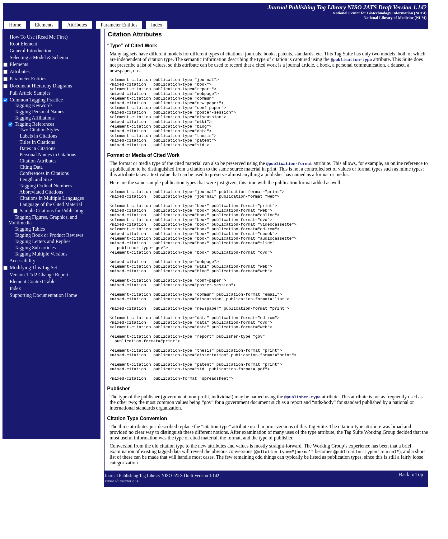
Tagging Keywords (30, 105)
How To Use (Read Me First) (35, 37)
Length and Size (32, 179)
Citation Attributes (35, 160)
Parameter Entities (28, 78)
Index (12, 288)
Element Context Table (29, 281)
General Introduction (27, 50)
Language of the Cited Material (47, 204)
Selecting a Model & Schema (35, 57)
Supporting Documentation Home (40, 295)
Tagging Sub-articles (32, 247)
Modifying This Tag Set (33, 267)
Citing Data (28, 167)
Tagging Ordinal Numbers (42, 185)
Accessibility (19, 260)
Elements (19, 64)
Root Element (20, 43)
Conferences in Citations (41, 173)
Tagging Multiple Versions (38, 253)
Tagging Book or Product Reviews (45, 235)
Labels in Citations (35, 135)
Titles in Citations (34, 142)
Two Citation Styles (36, 129)
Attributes (20, 71)
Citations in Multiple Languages (48, 198)
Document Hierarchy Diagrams (41, 85)
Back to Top (411, 526)
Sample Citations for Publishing (51, 210)
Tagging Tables (26, 229)
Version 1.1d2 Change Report (35, 274)
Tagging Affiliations (31, 117)
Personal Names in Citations (44, 154)
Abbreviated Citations (38, 192)
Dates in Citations (34, 148)
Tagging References (34, 124)
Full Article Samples (27, 93)
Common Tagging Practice (36, 99)
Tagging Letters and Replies (39, 241)
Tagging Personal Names (36, 111)
